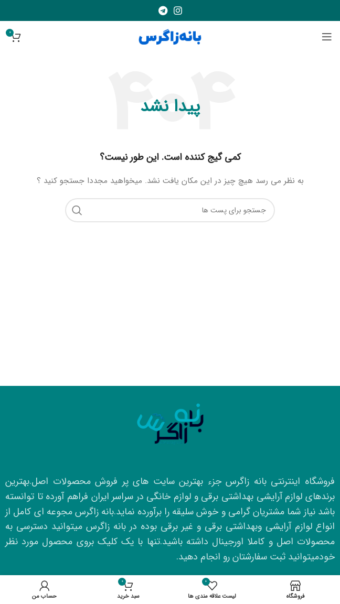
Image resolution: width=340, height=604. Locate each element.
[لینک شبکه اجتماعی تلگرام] (163, 10)
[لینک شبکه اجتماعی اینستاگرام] (178, 10)
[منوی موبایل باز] (326, 36)
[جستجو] (170, 210)
